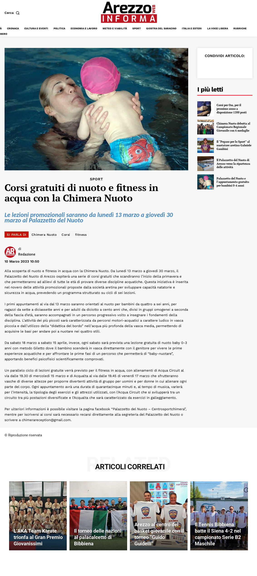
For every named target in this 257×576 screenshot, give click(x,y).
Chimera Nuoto (44, 234)
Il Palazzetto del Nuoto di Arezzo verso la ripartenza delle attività (233, 163)
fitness (81, 234)
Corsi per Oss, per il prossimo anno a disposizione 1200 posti (232, 108)
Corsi (66, 234)
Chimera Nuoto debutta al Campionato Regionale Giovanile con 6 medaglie (233, 127)
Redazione (26, 254)
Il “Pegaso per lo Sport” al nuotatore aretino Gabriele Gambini (234, 145)
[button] (13, 12)
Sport (96, 179)
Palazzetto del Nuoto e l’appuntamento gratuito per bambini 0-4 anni (233, 182)
